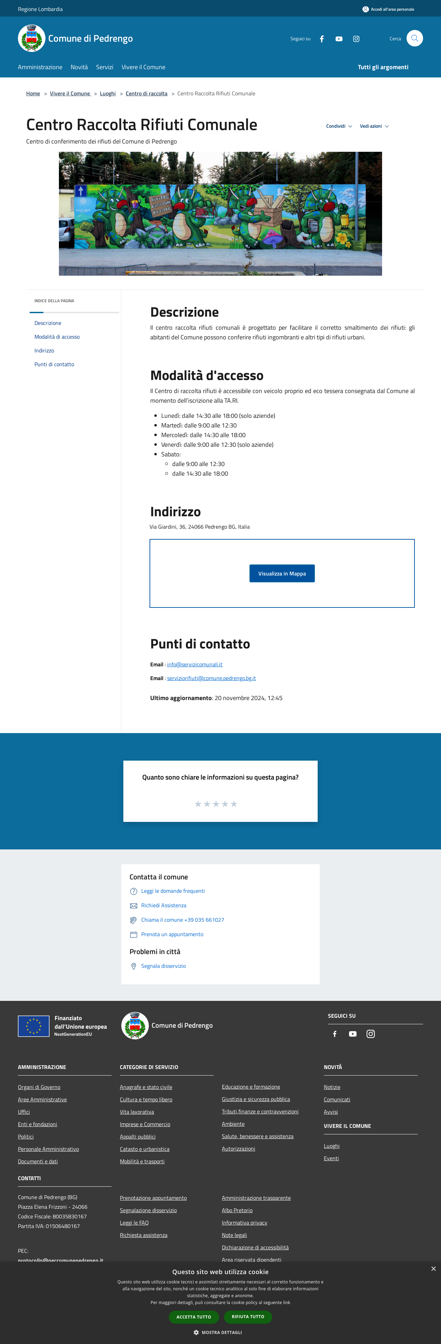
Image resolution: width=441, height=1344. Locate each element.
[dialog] (220, 1303)
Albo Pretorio (237, 1210)
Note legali (234, 1235)
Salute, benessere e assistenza (258, 1136)
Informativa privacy (244, 1222)
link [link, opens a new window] (286, 1302)
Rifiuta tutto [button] (248, 1317)
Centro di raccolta (146, 93)
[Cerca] (415, 38)
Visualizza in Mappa (282, 573)
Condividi (340, 126)
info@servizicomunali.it (195, 664)
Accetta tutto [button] (194, 1317)
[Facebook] (319, 38)
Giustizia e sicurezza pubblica (256, 1099)
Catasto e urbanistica (145, 1149)
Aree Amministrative (42, 1099)
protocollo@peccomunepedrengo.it (60, 1260)
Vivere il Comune (70, 93)
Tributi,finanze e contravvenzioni (260, 1111)
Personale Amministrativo (48, 1149)
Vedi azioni (375, 126)
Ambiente (233, 1124)
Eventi (331, 1158)
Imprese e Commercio (145, 1124)
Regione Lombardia (40, 9)
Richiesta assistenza (143, 1235)
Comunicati (337, 1099)
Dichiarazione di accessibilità (255, 1247)
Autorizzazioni (238, 1148)
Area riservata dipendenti (251, 1260)
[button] (220, 1332)
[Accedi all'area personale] (388, 9)
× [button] (433, 1269)
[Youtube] (336, 38)
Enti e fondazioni (37, 1124)
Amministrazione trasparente (256, 1198)
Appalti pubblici (138, 1136)
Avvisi (331, 1112)
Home (33, 93)
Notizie (332, 1087)
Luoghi (108, 93)
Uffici (24, 1112)
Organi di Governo (39, 1087)
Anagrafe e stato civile (146, 1087)
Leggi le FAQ (134, 1222)
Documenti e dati (38, 1161)
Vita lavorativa (137, 1112)
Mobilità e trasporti (142, 1161)
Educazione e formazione (251, 1086)
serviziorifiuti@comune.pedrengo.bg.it (211, 678)
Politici (26, 1136)
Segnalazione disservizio (148, 1210)
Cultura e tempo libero (146, 1099)
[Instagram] (353, 38)
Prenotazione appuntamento (153, 1198)
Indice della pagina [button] (54, 300)
